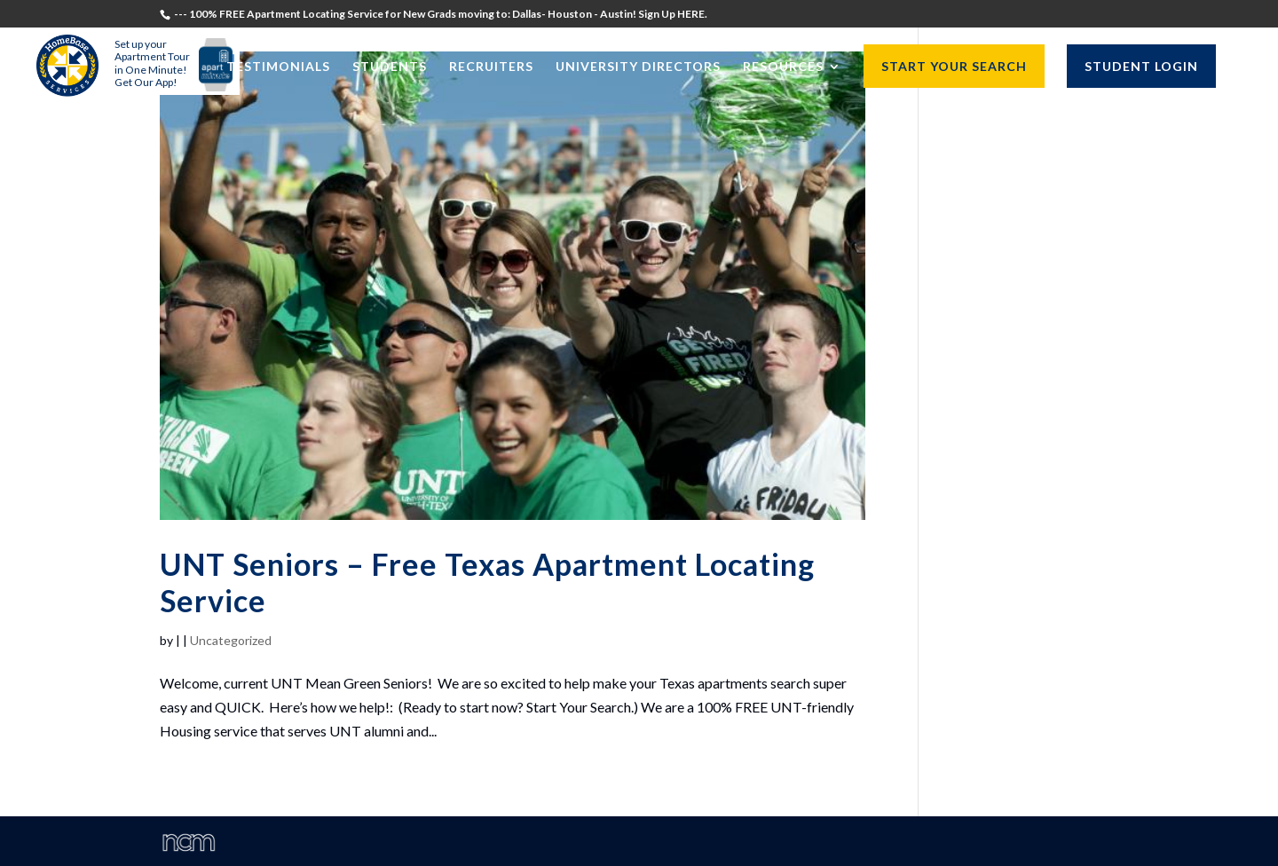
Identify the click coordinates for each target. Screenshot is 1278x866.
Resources (783, 67)
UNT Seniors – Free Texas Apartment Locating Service (487, 582)
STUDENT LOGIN (1141, 66)
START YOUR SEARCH (954, 66)
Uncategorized (231, 640)
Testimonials (278, 67)
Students (389, 67)
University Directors (638, 67)
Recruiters (491, 67)
